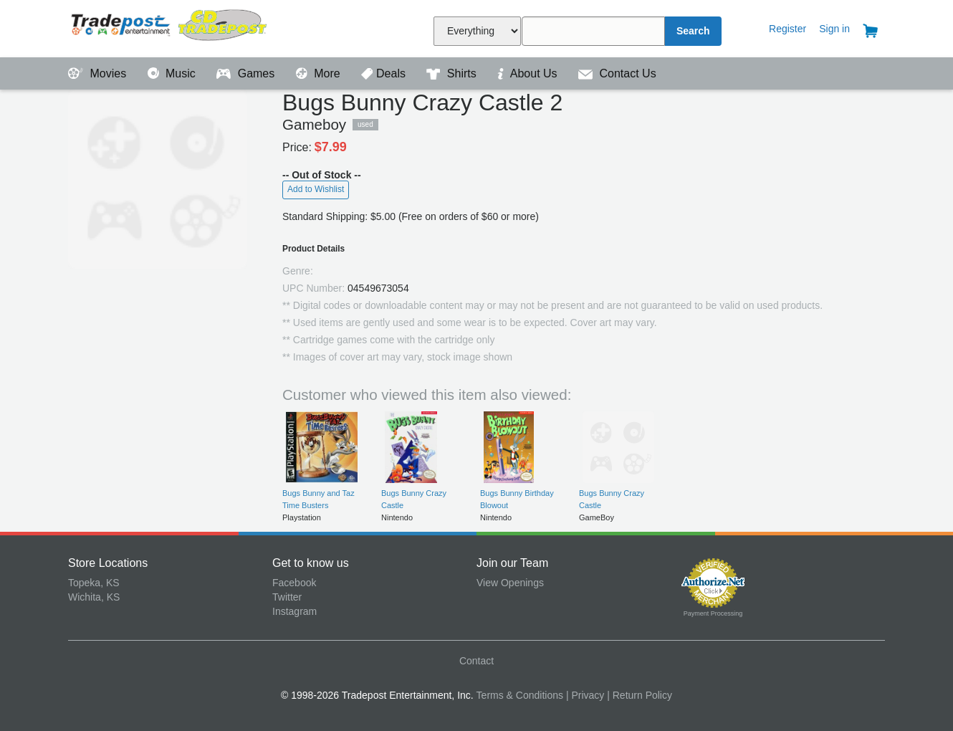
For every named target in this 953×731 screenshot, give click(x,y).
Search (693, 31)
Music (173, 73)
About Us (528, 73)
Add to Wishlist (315, 189)
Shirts (452, 73)
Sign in (834, 28)
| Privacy (585, 695)
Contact (476, 660)
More (319, 73)
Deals (384, 73)
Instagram (294, 611)
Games (246, 73)
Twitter (287, 597)
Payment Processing (713, 613)
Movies (99, 73)
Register (787, 28)
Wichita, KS (94, 597)
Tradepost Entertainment (170, 27)
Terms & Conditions (520, 695)
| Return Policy (639, 695)
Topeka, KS (94, 582)
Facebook (294, 582)
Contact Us (617, 73)
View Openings (510, 582)
